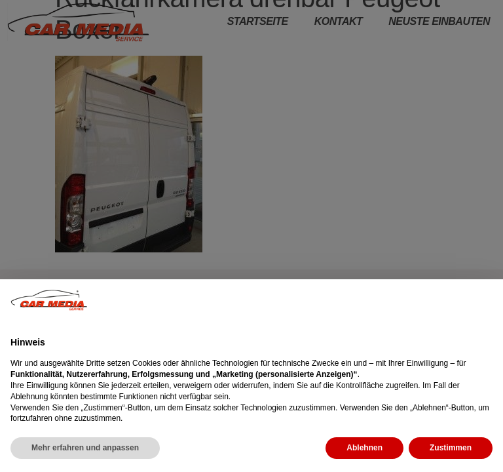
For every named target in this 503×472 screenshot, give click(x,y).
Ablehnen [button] (364, 447)
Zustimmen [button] (451, 447)
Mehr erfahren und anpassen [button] (85, 447)
